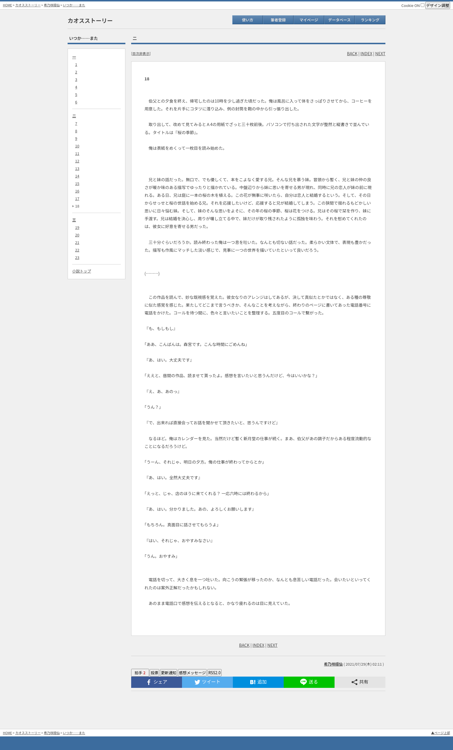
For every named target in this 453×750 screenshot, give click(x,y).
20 (77, 235)
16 (77, 191)
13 (77, 168)
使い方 (247, 20)
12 (77, 161)
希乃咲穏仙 (52, 5)
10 (77, 146)
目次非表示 (141, 53)
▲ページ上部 (440, 732)
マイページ (309, 20)
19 (77, 227)
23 (77, 257)
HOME (7, 5)
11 (77, 153)
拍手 (140, 672)
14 (77, 176)
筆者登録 (278, 20)
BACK (352, 53)
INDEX (366, 53)
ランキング (370, 20)
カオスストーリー (28, 5)
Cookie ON (412, 5)
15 (77, 183)
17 (77, 198)
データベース (339, 20)
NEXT (380, 53)
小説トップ (81, 271)
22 (77, 250)
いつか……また (74, 5)
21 (77, 242)
